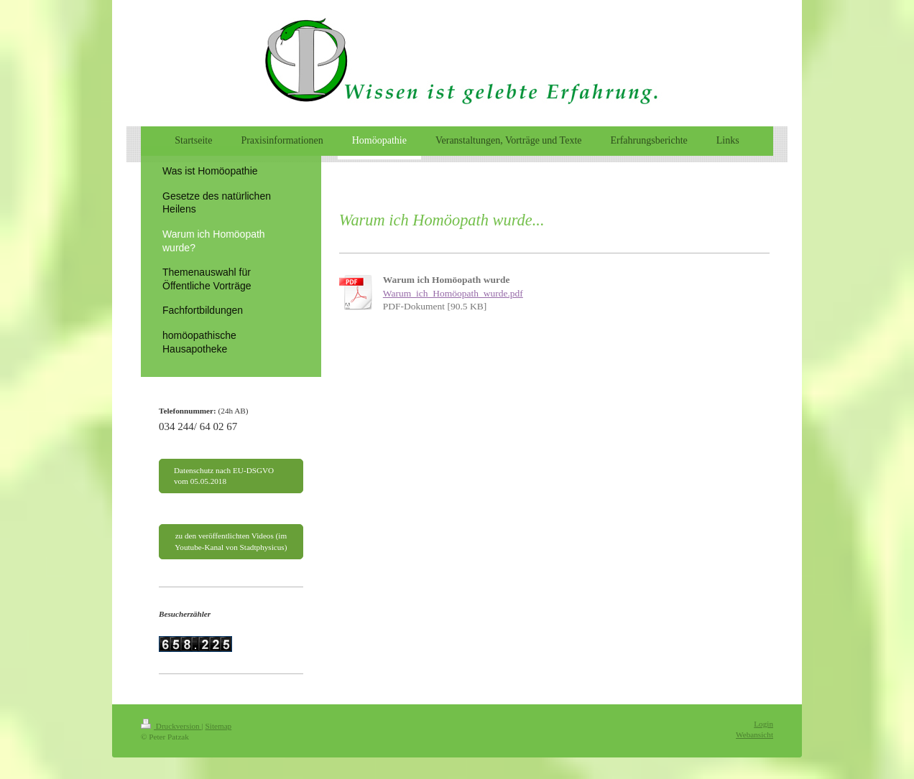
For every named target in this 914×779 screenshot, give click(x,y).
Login (763, 723)
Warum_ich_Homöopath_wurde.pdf (453, 293)
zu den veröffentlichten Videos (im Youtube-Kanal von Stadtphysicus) (231, 541)
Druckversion (171, 726)
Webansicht (754, 734)
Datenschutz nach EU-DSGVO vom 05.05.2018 (224, 475)
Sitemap (219, 726)
